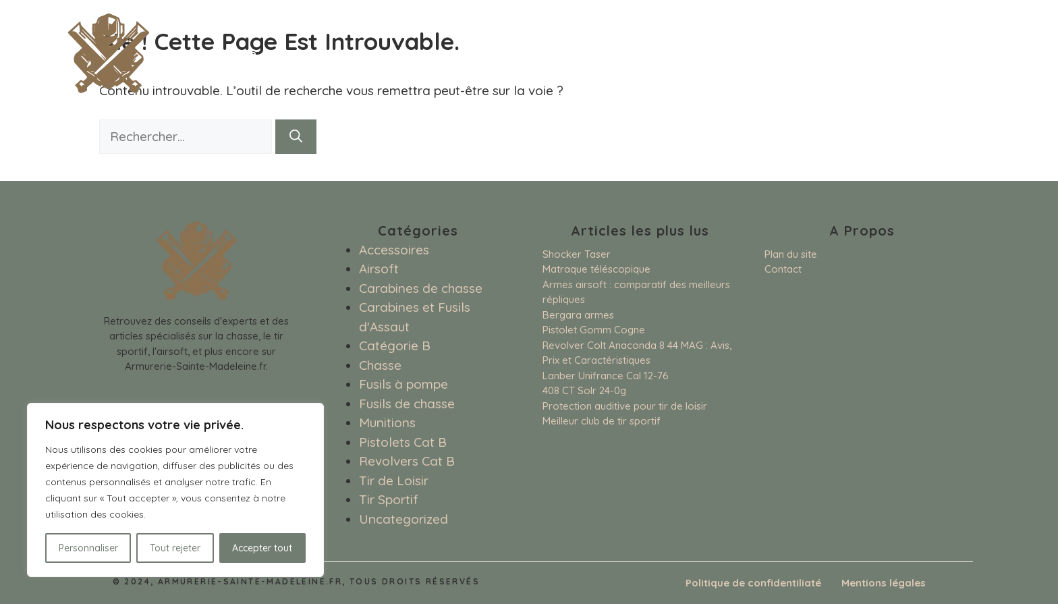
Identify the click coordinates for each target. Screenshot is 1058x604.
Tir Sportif (388, 499)
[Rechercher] (295, 136)
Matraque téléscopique (596, 269)
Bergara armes (578, 314)
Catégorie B (394, 345)
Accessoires (394, 250)
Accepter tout (262, 548)
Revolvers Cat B (407, 461)
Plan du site (790, 254)
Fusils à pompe (403, 384)
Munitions (387, 422)
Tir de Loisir (393, 480)
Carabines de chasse (420, 288)
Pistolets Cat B (403, 442)
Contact (783, 269)
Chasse (380, 365)
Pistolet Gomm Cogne (593, 329)
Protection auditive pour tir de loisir (624, 406)
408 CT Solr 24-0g (584, 390)
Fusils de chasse (407, 403)
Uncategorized (403, 519)
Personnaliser (88, 548)
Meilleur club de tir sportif (601, 420)
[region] (175, 490)
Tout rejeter (175, 548)
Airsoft (379, 268)
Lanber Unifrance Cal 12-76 (605, 375)
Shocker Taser (576, 254)
